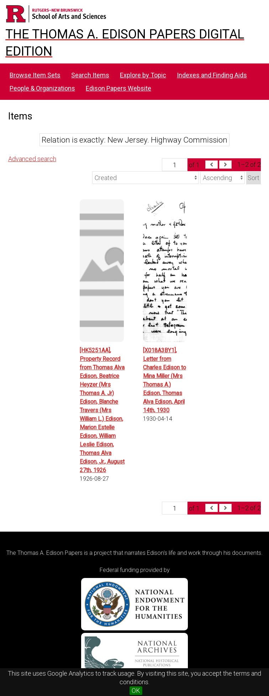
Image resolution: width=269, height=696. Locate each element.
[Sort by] (145, 177)
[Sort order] (222, 177)
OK (136, 690)
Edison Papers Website (118, 88)
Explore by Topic (143, 75)
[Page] (175, 164)
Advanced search (32, 159)
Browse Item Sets (35, 75)
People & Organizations (42, 88)
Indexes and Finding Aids (212, 75)
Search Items (90, 75)
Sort (253, 177)
